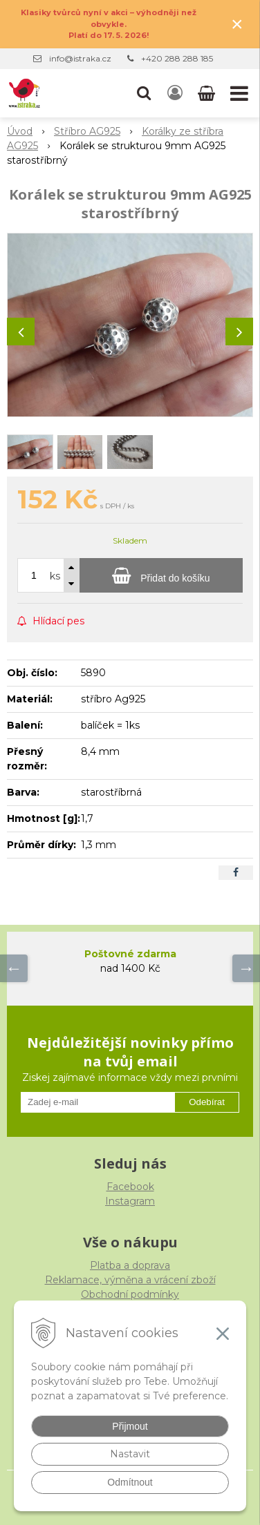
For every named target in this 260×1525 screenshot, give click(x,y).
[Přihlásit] (175, 93)
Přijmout (129, 1426)
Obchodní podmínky (130, 1294)
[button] (143, 93)
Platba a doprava (130, 1265)
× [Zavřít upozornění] (237, 23)
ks (55, 576)
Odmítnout (129, 1482)
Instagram (130, 1201)
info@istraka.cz (80, 58)
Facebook (130, 1186)
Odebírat (207, 1102)
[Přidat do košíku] (161, 575)
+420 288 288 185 (177, 58)
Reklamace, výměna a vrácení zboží (130, 1280)
